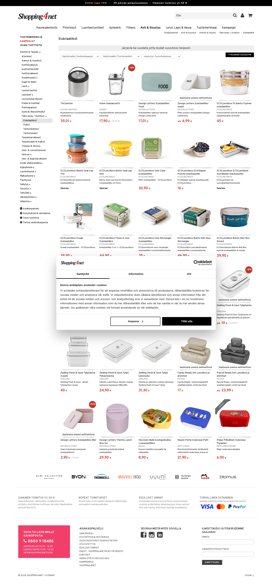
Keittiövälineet (30, 73)
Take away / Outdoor (229, 32)
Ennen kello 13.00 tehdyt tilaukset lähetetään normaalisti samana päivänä (106, 501)
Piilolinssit (69, 28)
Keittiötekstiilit (30, 69)
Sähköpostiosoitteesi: (215, 549)
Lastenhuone (28, 171)
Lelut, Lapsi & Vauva (178, 28)
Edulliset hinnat (89, 547)
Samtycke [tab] (83, 273)
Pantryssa (25, 180)
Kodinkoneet (30, 77)
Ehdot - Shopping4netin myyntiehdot (101, 551)
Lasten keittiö (29, 90)
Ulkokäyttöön (28, 197)
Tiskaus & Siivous (31, 146)
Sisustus (26, 188)
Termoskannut (31, 129)
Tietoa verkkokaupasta (34, 222)
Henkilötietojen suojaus (94, 558)
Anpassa (135, 321)
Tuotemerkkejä (207, 28)
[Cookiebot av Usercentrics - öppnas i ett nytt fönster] (196, 262)
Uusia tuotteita (31, 45)
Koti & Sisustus (151, 28)
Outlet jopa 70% (96, 3)
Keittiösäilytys (30, 65)
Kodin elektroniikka (31, 163)
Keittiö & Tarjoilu (208, 32)
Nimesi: (206, 537)
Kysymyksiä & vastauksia (35, 213)
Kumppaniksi (86, 562)
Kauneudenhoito (46, 28)
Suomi (249, 575)
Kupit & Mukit (29, 82)
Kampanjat (229, 28)
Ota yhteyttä (87, 544)
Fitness (130, 28)
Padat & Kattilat (31, 103)
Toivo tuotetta (29, 217)
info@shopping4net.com (38, 552)
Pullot (26, 124)
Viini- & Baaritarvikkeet (34, 158)
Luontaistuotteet (93, 28)
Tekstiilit (26, 192)
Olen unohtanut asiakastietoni (98, 540)
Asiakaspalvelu (29, 208)
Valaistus (26, 201)
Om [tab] (189, 273)
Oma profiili (86, 533)
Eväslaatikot (248, 32)
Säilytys (25, 184)
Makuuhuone (28, 175)
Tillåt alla (186, 321)
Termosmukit (30, 133)
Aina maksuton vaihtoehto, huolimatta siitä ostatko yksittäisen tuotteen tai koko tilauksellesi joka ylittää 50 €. (45, 502)
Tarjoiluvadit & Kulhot (33, 141)
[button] (250, 15)
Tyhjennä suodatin (239, 54)
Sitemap (50, 575)
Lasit (25, 86)
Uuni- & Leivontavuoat (34, 150)
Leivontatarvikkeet (32, 99)
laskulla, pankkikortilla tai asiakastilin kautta (227, 502)
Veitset (27, 154)
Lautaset (28, 94)
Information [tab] (136, 273)
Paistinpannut (29, 107)
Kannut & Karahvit (31, 60)
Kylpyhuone (27, 167)
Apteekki (115, 28)
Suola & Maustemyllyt (33, 111)
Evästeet (84, 555)
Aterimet (27, 56)
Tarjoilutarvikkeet (31, 137)
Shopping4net (171, 32)
